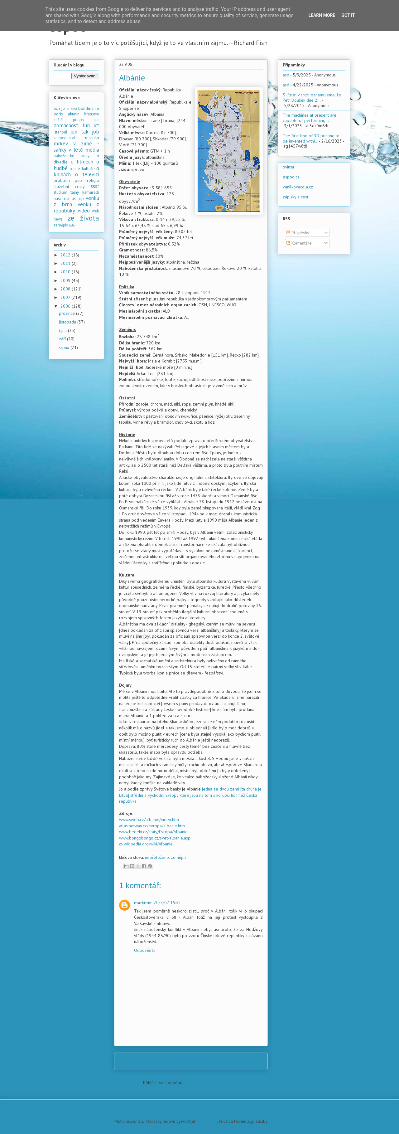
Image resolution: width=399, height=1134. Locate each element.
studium (60, 192)
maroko (92, 137)
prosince (67, 313)
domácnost (66, 125)
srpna (64, 347)
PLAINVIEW (206, 1121)
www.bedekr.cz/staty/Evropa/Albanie (153, 832)
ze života (83, 217)
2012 (66, 255)
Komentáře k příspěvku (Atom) (211, 1082)
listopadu (68, 322)
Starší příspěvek (244, 1061)
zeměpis (178, 857)
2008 (66, 289)
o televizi (87, 174)
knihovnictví (64, 137)
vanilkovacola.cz (298, 187)
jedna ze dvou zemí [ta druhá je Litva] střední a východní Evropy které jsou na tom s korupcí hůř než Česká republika (190, 795)
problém (62, 180)
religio (93, 180)
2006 (66, 306)
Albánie (132, 77)
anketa (72, 108)
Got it (348, 15)
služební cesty (69, 186)
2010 (66, 272)
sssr (95, 186)
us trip (78, 198)
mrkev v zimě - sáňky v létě (76, 146)
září (63, 339)
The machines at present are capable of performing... (309, 117)
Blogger (276, 1121)
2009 (66, 280)
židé (72, 225)
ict (96, 125)
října (63, 330)
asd (286, 75)
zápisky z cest (295, 197)
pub (78, 180)
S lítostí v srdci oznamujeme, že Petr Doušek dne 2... (312, 97)
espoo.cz (291, 177)
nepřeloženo (157, 857)
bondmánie (88, 108)
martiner (143, 902)
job (95, 131)
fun (86, 125)
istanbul (60, 131)
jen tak (79, 131)
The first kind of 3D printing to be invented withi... (311, 138)
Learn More (321, 15)
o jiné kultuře (82, 168)
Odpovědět (144, 950)
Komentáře (299, 243)
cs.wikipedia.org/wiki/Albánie (146, 844)
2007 (65, 297)
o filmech (82, 161)
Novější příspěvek (139, 1061)
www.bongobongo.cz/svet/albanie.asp (154, 838)
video (84, 210)
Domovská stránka (193, 1061)
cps (96, 119)
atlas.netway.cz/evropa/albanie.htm (152, 826)
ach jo (59, 108)
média (92, 149)
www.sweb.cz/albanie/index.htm (149, 819)
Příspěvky (297, 233)
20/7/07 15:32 (167, 902)
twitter (289, 167)
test (66, 198)
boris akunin (66, 114)
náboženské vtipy (71, 155)
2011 (66, 263)
